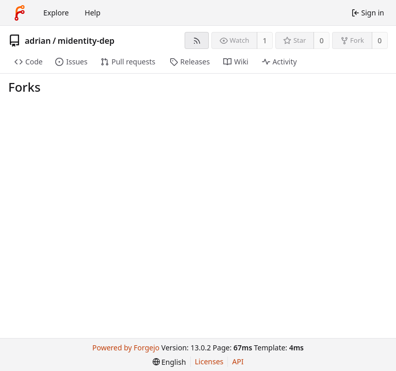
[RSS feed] (197, 40)
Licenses (209, 361)
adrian (38, 41)
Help (93, 13)
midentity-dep (86, 41)
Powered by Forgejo (125, 347)
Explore (56, 13)
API (237, 361)
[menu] (169, 362)
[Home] (19, 13)
